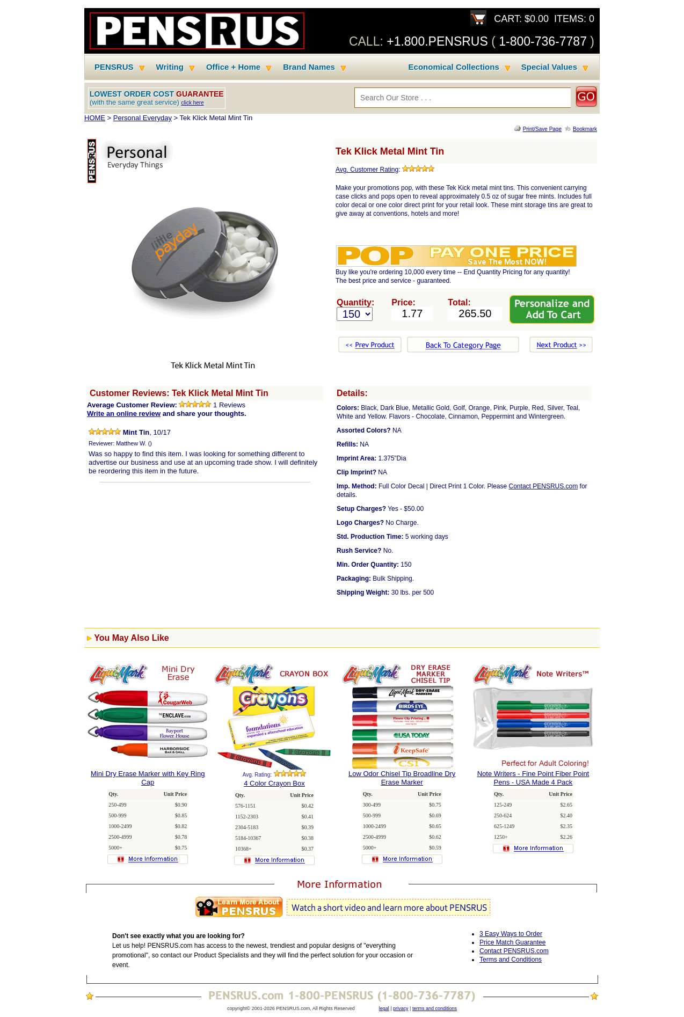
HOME (94, 118)
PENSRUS (114, 67)
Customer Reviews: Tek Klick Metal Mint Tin (179, 393)
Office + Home (233, 67)
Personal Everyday (142, 118)
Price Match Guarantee (512, 942)
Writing (170, 67)
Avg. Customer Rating (367, 169)
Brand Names (309, 67)
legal (384, 1008)
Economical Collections (454, 67)
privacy (401, 1008)
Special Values (549, 67)
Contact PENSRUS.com (543, 486)
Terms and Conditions (510, 959)
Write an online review (124, 413)
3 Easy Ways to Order (510, 934)
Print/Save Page (542, 129)
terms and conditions (434, 1008)
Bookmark (585, 129)
